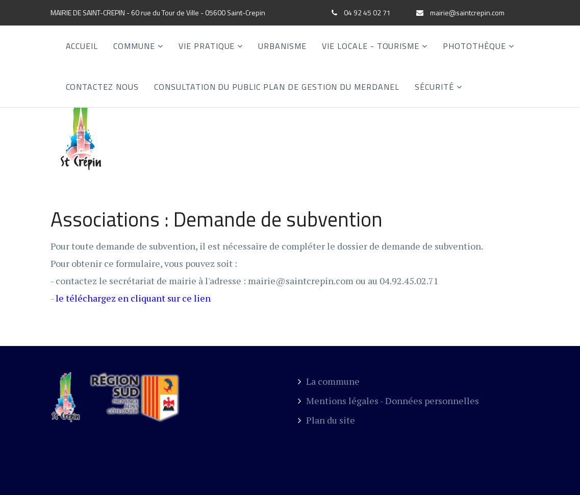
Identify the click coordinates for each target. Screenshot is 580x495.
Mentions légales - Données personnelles (388, 400)
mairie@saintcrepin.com (467, 12)
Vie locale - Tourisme (370, 46)
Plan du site (326, 420)
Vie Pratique (207, 46)
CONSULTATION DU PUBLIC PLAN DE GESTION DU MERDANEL (276, 87)
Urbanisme (282, 46)
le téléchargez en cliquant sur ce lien (133, 298)
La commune (329, 381)
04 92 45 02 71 (367, 12)
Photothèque (474, 46)
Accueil (82, 46)
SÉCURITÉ (434, 87)
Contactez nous (102, 87)
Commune (134, 46)
